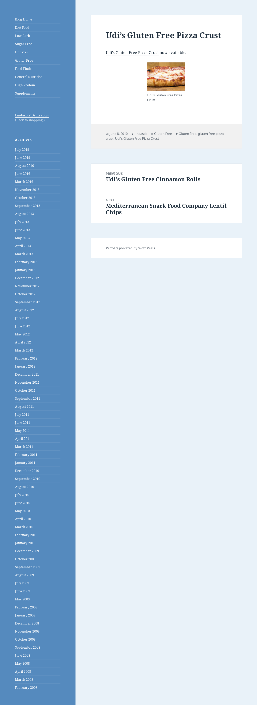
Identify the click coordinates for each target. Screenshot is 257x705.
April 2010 (23, 519)
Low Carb (22, 36)
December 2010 (27, 471)
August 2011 (24, 406)
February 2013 (26, 262)
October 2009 (25, 559)
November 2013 (27, 189)
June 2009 (22, 591)
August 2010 (24, 487)
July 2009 (22, 583)
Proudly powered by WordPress (130, 248)
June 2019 (22, 157)
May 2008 (22, 663)
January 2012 (25, 366)
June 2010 (22, 503)
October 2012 (25, 294)
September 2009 (27, 567)
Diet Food (22, 27)
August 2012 (24, 310)
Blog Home (23, 19)
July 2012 (22, 318)
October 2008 (25, 639)
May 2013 (22, 238)
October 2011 (25, 390)
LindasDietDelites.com (32, 115)
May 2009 (22, 599)
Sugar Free (23, 44)
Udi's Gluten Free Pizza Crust (137, 138)
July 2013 (22, 222)
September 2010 (27, 479)
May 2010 (22, 511)
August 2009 (24, 575)
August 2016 (24, 165)
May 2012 (22, 334)
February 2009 (26, 607)
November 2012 (27, 286)
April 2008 (23, 671)
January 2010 (25, 543)
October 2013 (25, 198)
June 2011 (22, 422)
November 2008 (27, 631)
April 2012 (23, 342)
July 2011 (22, 414)
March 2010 (24, 527)
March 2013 (24, 254)
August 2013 (24, 214)
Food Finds (23, 68)
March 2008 (24, 679)
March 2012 (24, 350)
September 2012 (27, 302)
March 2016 (24, 181)
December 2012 (27, 278)
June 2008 (22, 655)
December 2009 (27, 551)
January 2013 (25, 270)
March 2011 (24, 446)
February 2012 (26, 358)
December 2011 (27, 374)
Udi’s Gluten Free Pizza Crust (132, 52)
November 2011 (27, 382)
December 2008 (27, 623)
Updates (21, 52)
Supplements (25, 93)
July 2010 (22, 495)
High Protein (25, 85)
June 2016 (22, 173)
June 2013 (22, 230)
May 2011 (22, 430)
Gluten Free (24, 60)
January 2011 (25, 462)
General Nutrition (29, 77)
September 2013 (27, 206)
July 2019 (22, 149)
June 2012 (22, 326)
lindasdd (141, 133)
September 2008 (27, 647)
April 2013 (23, 246)
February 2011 (26, 454)
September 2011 (27, 398)
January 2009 (25, 615)
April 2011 (23, 438)
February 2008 (26, 687)
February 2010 (26, 535)
